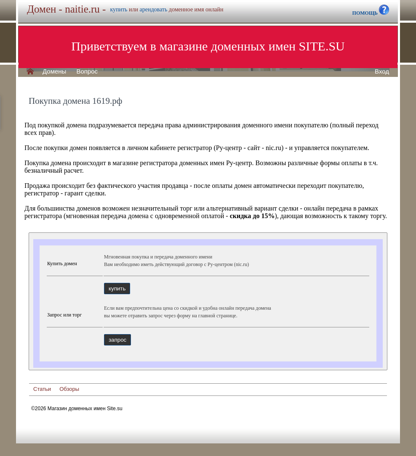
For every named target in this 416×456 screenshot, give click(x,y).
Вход (382, 71)
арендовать (153, 9)
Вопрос (87, 71)
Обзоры (69, 389)
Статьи (42, 389)
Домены (54, 71)
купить (118, 9)
